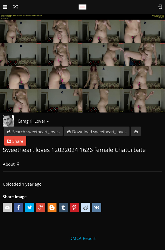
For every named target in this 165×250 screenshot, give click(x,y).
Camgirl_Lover (33, 121)
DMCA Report (82, 238)
